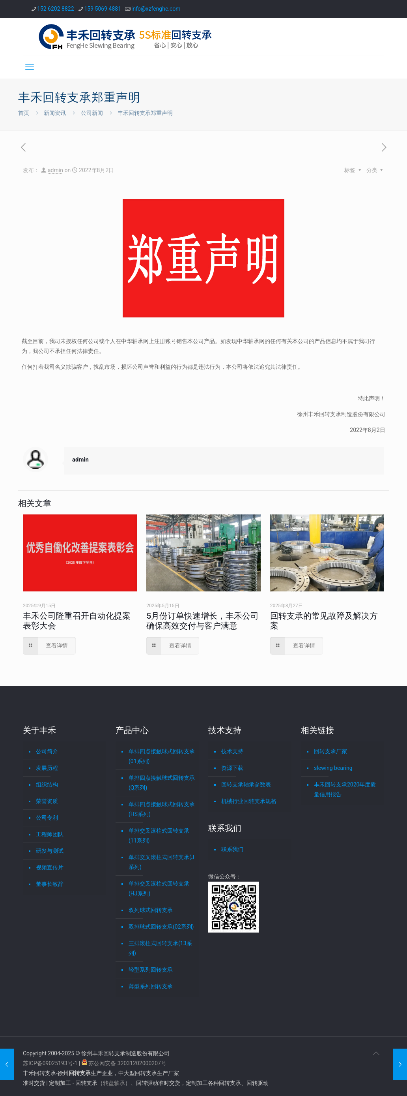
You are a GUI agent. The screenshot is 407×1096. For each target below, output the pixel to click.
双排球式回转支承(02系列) (161, 926)
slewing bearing (333, 768)
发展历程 (47, 768)
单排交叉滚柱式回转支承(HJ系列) (159, 888)
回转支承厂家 (330, 751)
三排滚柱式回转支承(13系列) (160, 948)
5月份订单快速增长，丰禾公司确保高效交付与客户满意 (202, 621)
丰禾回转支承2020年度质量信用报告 (345, 789)
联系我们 (232, 849)
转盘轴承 (114, 1083)
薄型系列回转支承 (151, 986)
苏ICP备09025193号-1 (51, 1063)
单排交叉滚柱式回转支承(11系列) (159, 836)
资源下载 (232, 768)
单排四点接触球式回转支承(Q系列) (162, 783)
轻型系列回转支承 (151, 970)
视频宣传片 (49, 867)
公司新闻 (92, 113)
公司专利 (47, 817)
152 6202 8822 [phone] (55, 9)
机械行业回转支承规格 (248, 801)
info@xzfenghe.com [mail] (156, 9)
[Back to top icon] (376, 1053)
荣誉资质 (47, 801)
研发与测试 (49, 851)
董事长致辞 (49, 884)
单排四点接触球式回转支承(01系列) (162, 756)
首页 (23, 113)
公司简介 (47, 751)
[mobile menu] (29, 67)
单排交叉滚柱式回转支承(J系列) (161, 862)
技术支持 (232, 751)
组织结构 (47, 784)
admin (55, 170)
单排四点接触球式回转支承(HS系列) (162, 809)
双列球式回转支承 (151, 910)
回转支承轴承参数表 (246, 784)
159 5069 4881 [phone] (102, 9)
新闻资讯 (55, 113)
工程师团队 (49, 834)
